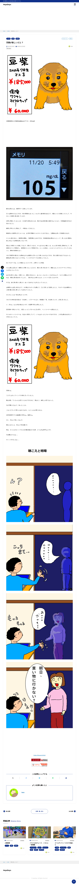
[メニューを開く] (75, 4)
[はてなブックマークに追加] (39, 778)
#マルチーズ (64, 38)
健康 (14, 38)
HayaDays (7, 5)
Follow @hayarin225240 (39, 755)
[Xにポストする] (13, 778)
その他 (8, 38)
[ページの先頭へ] (74, 882)
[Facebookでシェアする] (26, 778)
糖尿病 (18, 38)
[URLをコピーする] (66, 778)
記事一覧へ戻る (39, 811)
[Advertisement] (39, 18)
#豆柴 (70, 38)
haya (23, 792)
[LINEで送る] (52, 778)
